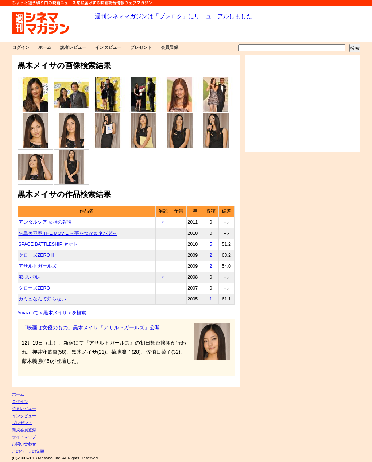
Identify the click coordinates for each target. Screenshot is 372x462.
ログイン (21, 47)
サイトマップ (24, 437)
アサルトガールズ (38, 266)
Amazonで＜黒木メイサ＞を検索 (52, 312)
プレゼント (141, 47)
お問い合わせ (24, 444)
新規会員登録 (24, 430)
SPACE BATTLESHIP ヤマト (48, 244)
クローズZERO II (36, 255)
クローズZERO (34, 288)
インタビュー (108, 47)
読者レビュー (73, 47)
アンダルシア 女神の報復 (45, 222)
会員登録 (169, 47)
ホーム (44, 47)
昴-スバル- (29, 277)
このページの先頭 (28, 451)
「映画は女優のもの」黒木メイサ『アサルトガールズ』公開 (91, 327)
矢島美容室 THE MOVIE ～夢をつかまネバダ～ (68, 233)
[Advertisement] (302, 103)
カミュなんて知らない (42, 299)
